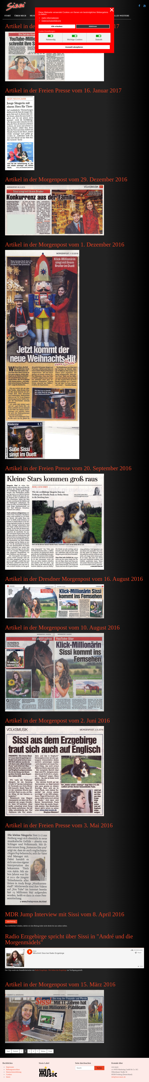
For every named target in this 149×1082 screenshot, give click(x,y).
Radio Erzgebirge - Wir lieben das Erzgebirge (50, 970)
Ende (50, 1051)
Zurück (15, 1051)
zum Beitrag (11, 921)
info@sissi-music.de (118, 1077)
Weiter (43, 1051)
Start (8, 1051)
